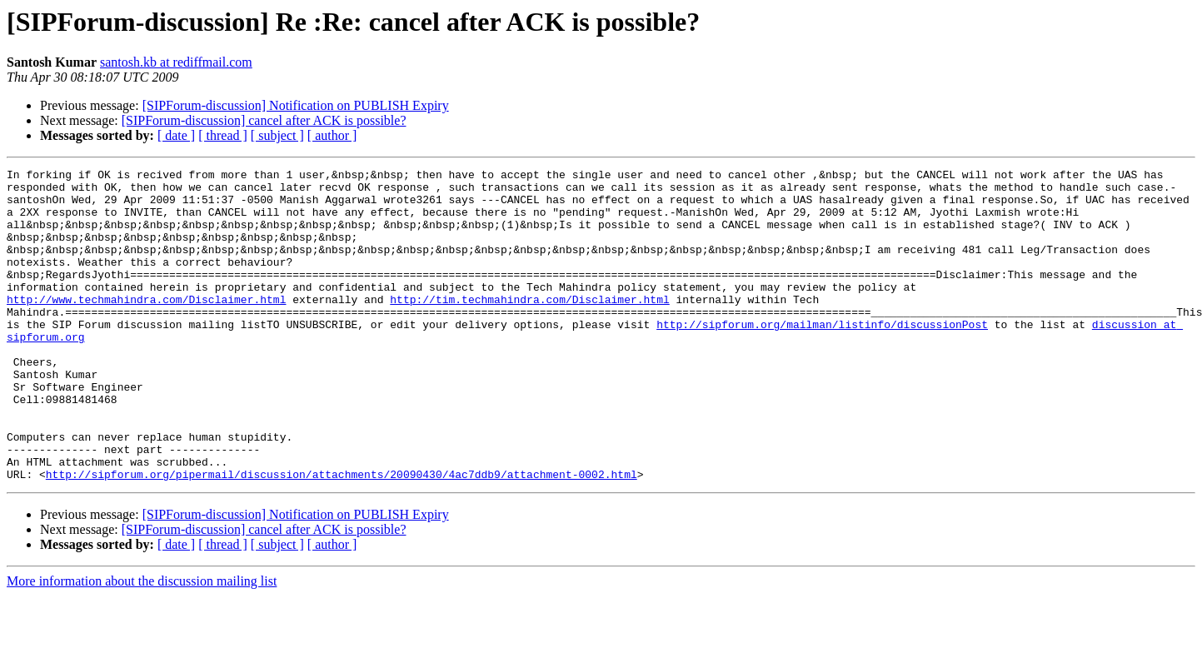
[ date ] (176, 135)
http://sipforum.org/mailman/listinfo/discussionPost (822, 356)
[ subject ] (277, 135)
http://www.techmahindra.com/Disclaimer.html (146, 326)
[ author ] (332, 135)
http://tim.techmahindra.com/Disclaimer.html (529, 326)
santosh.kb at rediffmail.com (176, 62)
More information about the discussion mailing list (142, 643)
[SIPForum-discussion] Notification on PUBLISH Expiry (295, 105)
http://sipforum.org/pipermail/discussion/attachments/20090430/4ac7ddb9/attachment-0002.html (341, 536)
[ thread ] (222, 135)
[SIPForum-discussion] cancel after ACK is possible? (264, 120)
